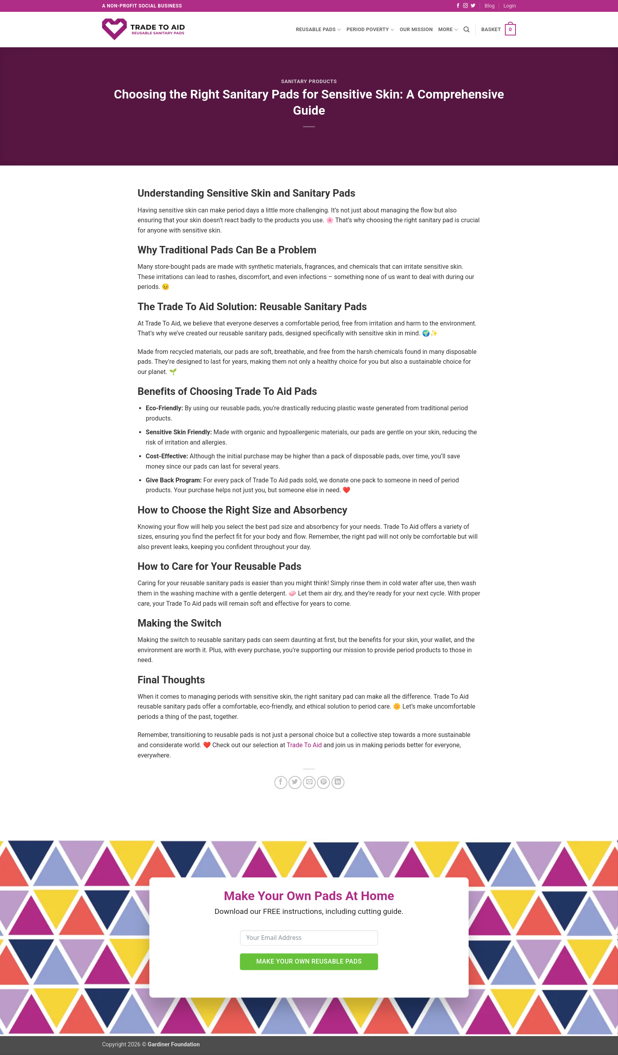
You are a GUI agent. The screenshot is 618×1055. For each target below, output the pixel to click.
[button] (509, 6)
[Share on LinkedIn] (337, 782)
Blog (489, 6)
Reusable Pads (318, 29)
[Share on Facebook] (280, 782)
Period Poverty (370, 29)
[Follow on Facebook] (458, 6)
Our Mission (416, 29)
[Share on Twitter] (295, 782)
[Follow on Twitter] (473, 6)
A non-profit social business (142, 6)
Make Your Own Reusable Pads (309, 961)
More (448, 29)
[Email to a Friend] (309, 782)
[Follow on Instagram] (465, 6)
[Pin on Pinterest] (323, 782)
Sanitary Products (309, 81)
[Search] (466, 29)
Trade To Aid (304, 745)
